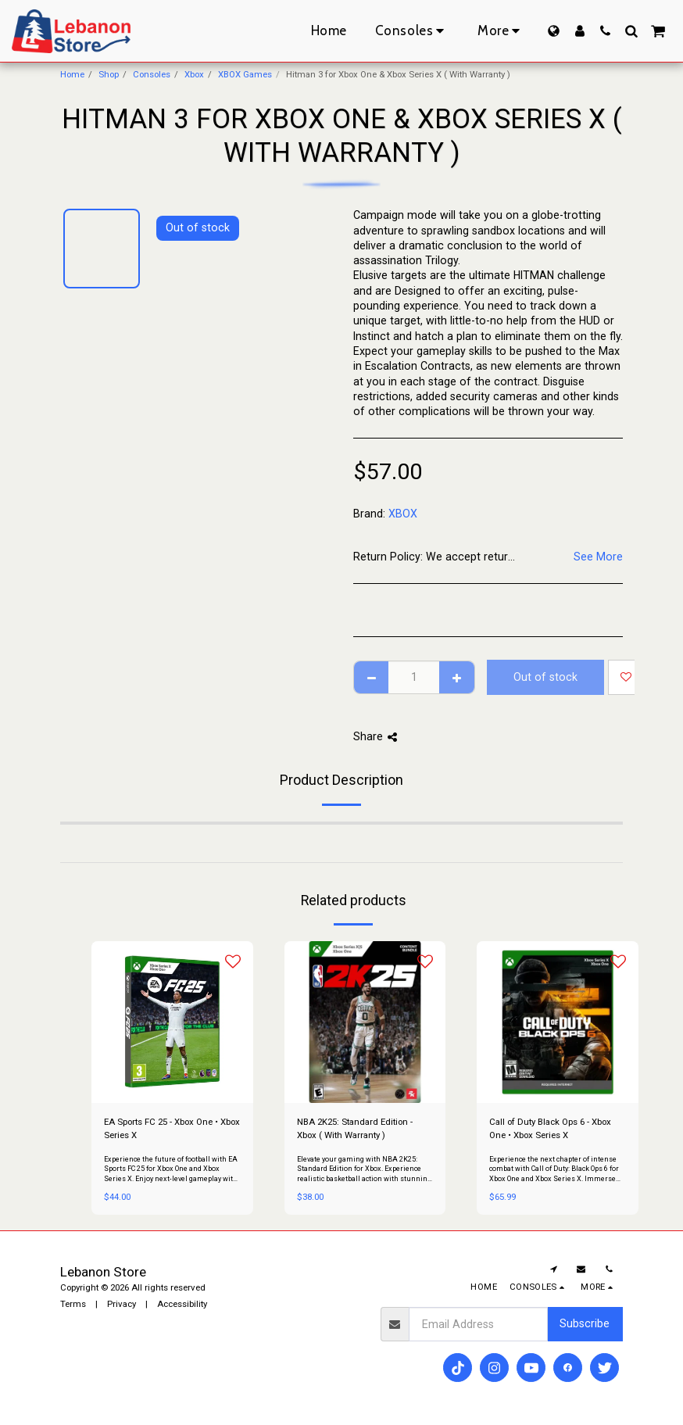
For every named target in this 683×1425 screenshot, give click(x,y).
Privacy (121, 1303)
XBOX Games (245, 74)
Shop (108, 74)
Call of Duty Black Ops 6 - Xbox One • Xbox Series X (550, 1128)
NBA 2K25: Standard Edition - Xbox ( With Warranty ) (355, 1128)
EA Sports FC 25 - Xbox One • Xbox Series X (172, 1128)
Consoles (151, 74)
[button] (605, 31)
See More (598, 556)
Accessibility (182, 1303)
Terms (73, 1303)
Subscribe (585, 1323)
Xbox (194, 74)
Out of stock (545, 677)
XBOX (402, 513)
